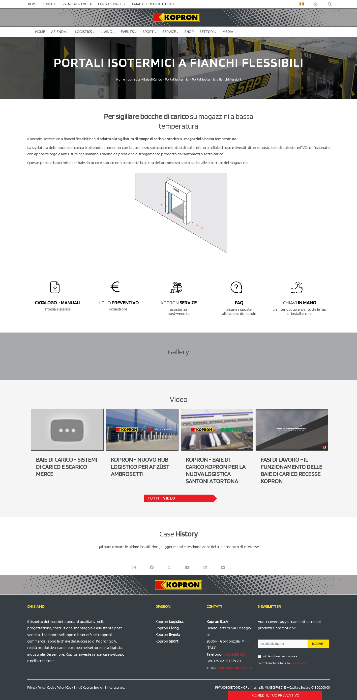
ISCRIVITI (318, 644)
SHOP (189, 31)
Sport (149, 31)
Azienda (60, 31)
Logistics (85, 31)
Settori (208, 31)
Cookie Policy (55, 687)
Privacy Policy (36, 687)
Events (129, 31)
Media (229, 31)
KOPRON (179, 303)
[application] (123, 4)
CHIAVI (299, 303)
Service (170, 31)
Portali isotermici (177, 79)
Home (40, 31)
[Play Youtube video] (67, 429)
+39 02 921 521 (234, 654)
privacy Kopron (298, 663)
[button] (330, 4)
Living (108, 31)
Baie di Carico (152, 79)
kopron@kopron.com (234, 667)
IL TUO (118, 303)
